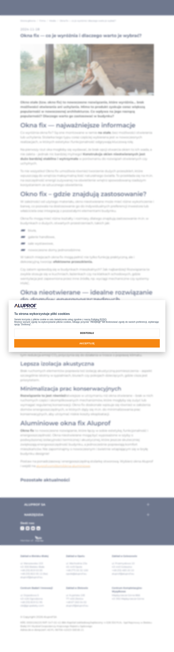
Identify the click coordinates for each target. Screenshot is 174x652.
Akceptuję (87, 343)
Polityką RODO (98, 319)
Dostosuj (87, 333)
